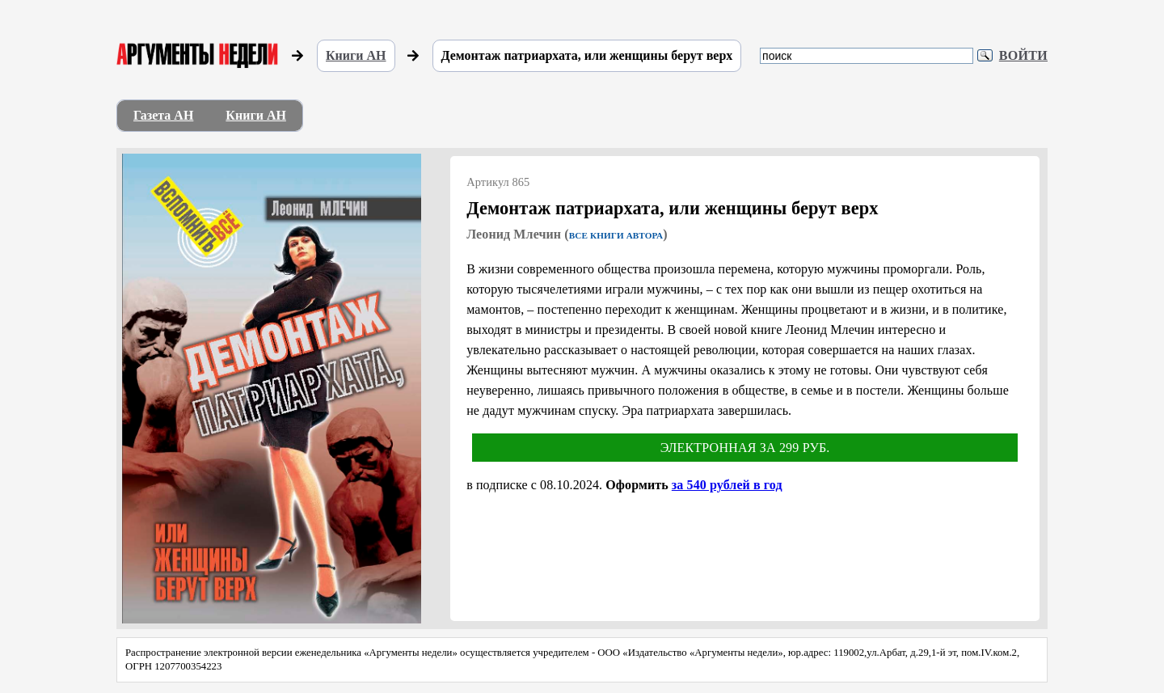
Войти (1023, 55)
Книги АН (356, 55)
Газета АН (163, 115)
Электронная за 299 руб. (745, 447)
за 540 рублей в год (727, 485)
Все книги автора (616, 235)
